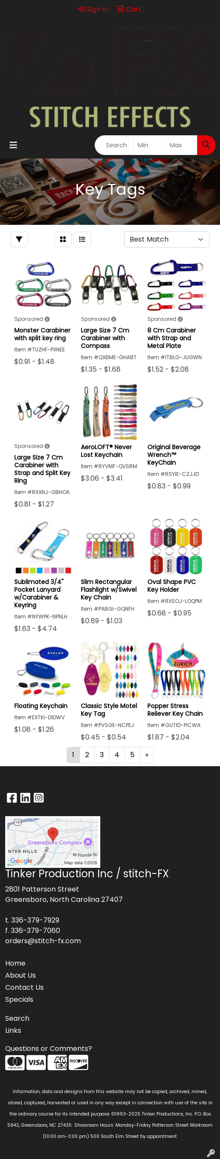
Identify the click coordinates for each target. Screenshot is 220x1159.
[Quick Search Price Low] (149, 145)
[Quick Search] (114, 145)
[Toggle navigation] (13, 145)
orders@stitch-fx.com (43, 941)
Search (17, 1018)
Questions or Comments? (48, 1048)
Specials (19, 999)
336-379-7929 (35, 920)
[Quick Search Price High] (181, 145)
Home (15, 963)
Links (13, 1030)
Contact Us (24, 987)
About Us (20, 975)
